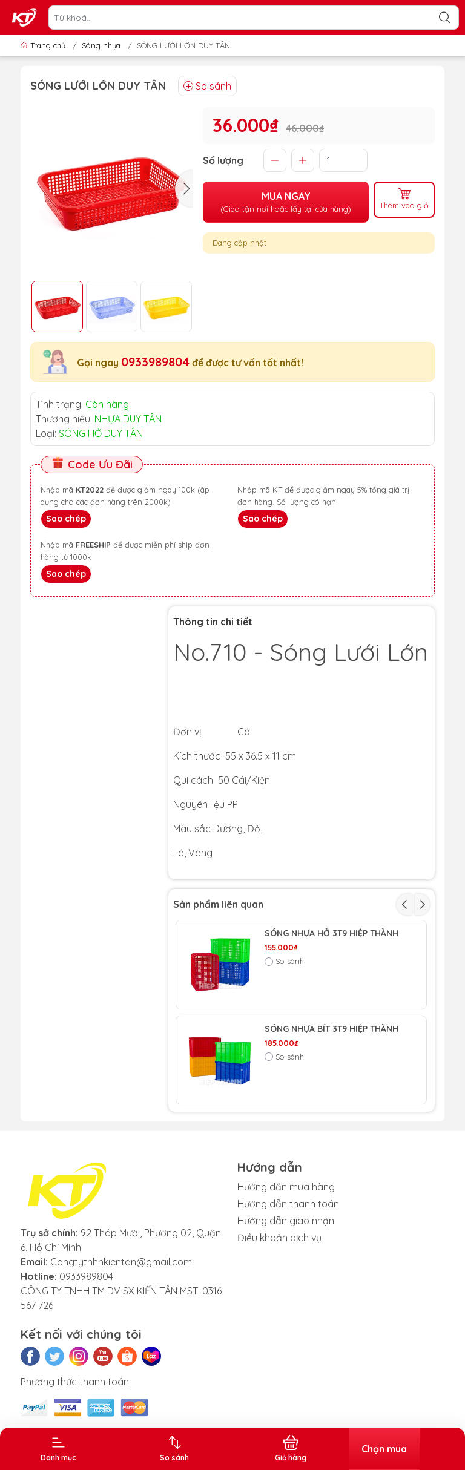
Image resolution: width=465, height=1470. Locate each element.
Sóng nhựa (101, 45)
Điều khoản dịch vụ (279, 1238)
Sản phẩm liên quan (218, 904)
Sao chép (66, 518)
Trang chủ (44, 45)
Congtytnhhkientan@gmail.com (121, 1262)
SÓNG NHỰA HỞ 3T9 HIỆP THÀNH (331, 933)
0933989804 (155, 361)
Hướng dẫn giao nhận (285, 1221)
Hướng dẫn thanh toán (288, 1204)
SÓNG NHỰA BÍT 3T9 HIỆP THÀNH (331, 1029)
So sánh (207, 86)
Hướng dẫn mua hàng (286, 1187)
